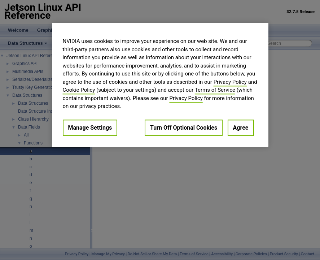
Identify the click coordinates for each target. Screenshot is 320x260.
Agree (241, 127)
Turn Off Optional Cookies (183, 127)
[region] (160, 85)
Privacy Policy (230, 82)
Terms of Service (215, 90)
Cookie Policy (79, 90)
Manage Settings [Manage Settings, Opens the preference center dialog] (90, 127)
